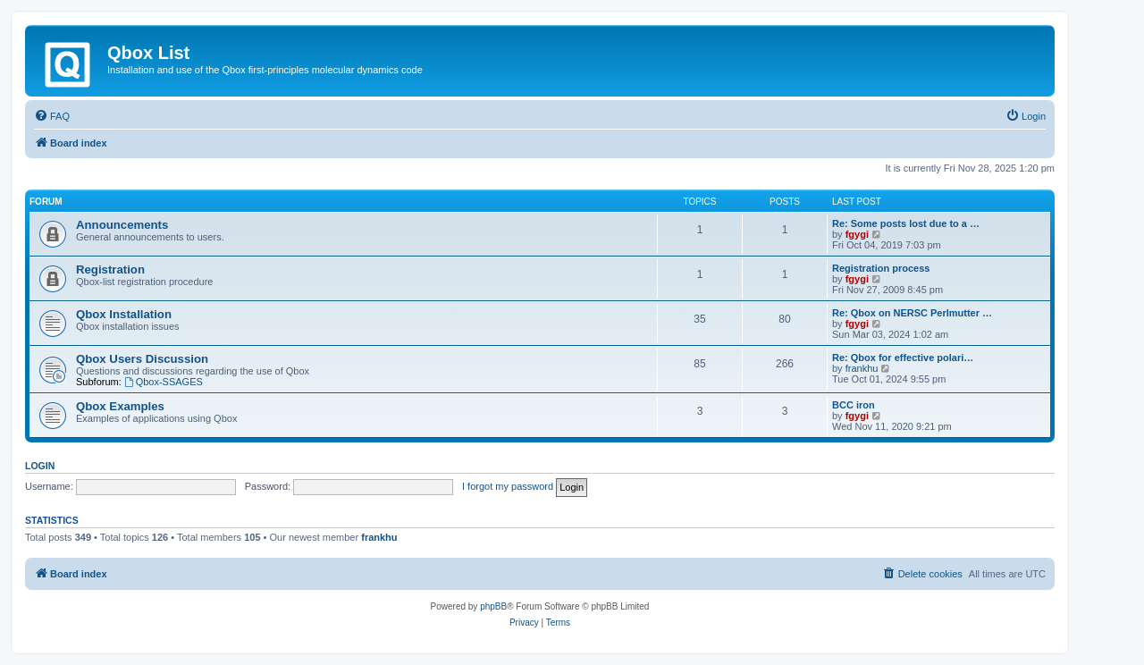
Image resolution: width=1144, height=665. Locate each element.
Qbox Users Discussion (142, 359)
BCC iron (853, 405)
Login (40, 465)
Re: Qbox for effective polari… (902, 357)
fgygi (857, 234)
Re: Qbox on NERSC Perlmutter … (912, 312)
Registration (110, 269)
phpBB (493, 606)
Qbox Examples (120, 406)
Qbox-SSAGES (163, 381)
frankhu (862, 368)
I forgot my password (507, 486)
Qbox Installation (124, 314)
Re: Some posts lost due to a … (906, 223)
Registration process (881, 268)
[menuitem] (52, 116)
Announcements (122, 224)
